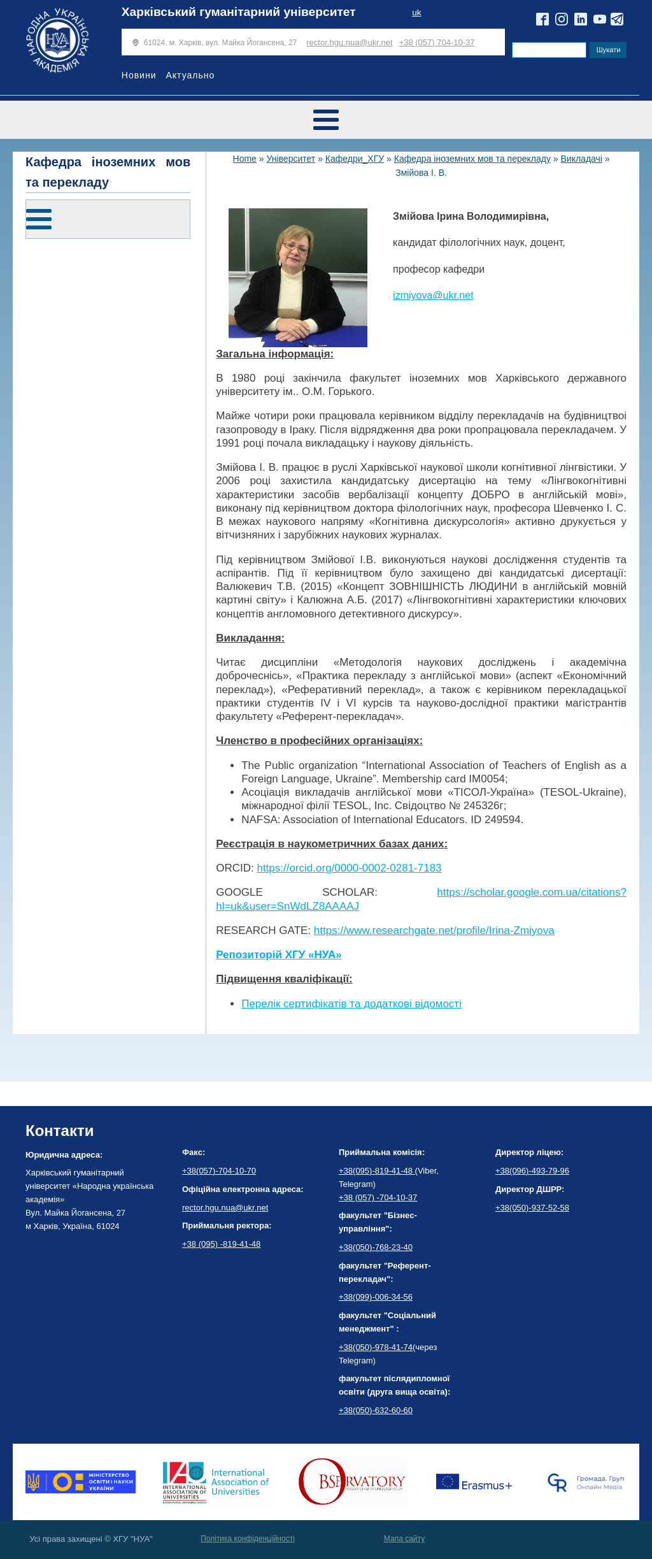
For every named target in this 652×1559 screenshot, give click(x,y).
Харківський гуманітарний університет (239, 11)
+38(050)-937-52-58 (532, 1207)
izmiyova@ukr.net (433, 295)
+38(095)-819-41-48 (377, 1170)
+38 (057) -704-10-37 (378, 1197)
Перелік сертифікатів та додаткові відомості (351, 1004)
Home (245, 159)
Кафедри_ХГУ (354, 159)
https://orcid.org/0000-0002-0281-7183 (349, 868)
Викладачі (581, 159)
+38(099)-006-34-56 (376, 1297)
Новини (139, 75)
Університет (290, 159)
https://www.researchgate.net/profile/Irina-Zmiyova (434, 930)
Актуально (190, 75)
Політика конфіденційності (248, 1538)
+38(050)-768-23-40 (376, 1247)
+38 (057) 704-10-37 (437, 42)
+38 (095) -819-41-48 (221, 1244)
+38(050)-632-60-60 (376, 1410)
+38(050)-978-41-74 (376, 1347)
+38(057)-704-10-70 (219, 1170)
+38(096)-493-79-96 (532, 1170)
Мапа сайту (404, 1538)
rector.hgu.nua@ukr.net (349, 42)
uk (416, 12)
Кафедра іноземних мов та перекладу (472, 159)
